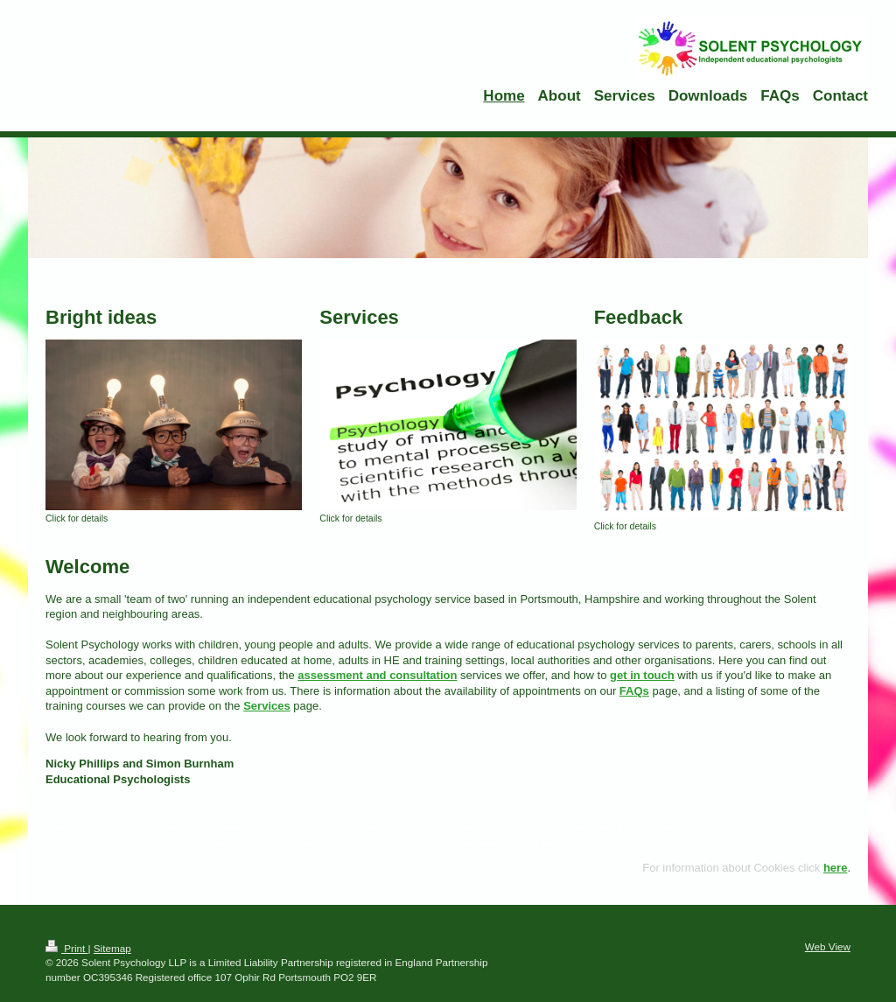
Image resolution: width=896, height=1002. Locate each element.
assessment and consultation (377, 675)
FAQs (634, 690)
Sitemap (112, 948)
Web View (827, 946)
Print (67, 948)
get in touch (642, 675)
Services (266, 705)
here (835, 867)
